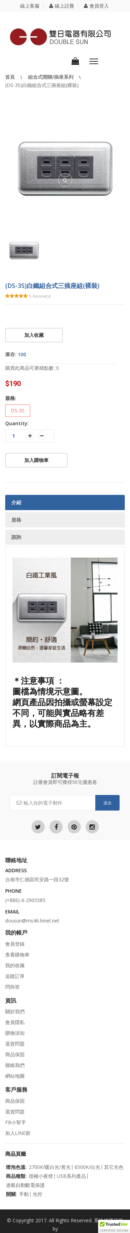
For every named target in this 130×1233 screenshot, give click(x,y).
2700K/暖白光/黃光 (50, 1167)
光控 (37, 1194)
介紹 (16, 502)
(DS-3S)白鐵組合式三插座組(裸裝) (42, 85)
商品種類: (16, 1176)
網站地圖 (15, 1076)
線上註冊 (61, 5)
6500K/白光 (87, 1167)
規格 (16, 519)
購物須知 (15, 1033)
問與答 (12, 986)
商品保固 (15, 1054)
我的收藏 (15, 965)
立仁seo (68, 1228)
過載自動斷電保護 (25, 1185)
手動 (24, 1194)
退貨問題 (15, 1043)
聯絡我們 (15, 1065)
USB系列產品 (71, 1176)
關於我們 (15, 1011)
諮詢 (16, 537)
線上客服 (30, 5)
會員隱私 (15, 1022)
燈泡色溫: (16, 1167)
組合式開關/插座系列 (51, 76)
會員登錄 (15, 944)
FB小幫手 (15, 1122)
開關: (11, 1194)
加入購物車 (36, 460)
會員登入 (96, 5)
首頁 (10, 76)
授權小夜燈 (41, 1176)
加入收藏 (34, 335)
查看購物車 (17, 954)
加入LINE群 (18, 1133)
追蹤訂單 (15, 976)
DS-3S (18, 410)
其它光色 (113, 1167)
